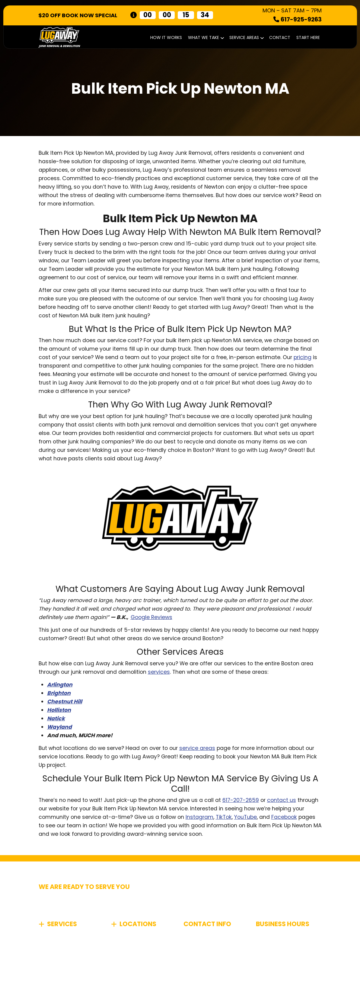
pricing (302, 357)
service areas (197, 748)
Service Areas (246, 37)
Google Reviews (151, 617)
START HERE (308, 37)
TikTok (224, 817)
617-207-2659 (240, 800)
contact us (281, 800)
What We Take (205, 37)
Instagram (199, 817)
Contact (279, 37)
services (159, 672)
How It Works (166, 37)
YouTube (245, 817)
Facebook (284, 817)
